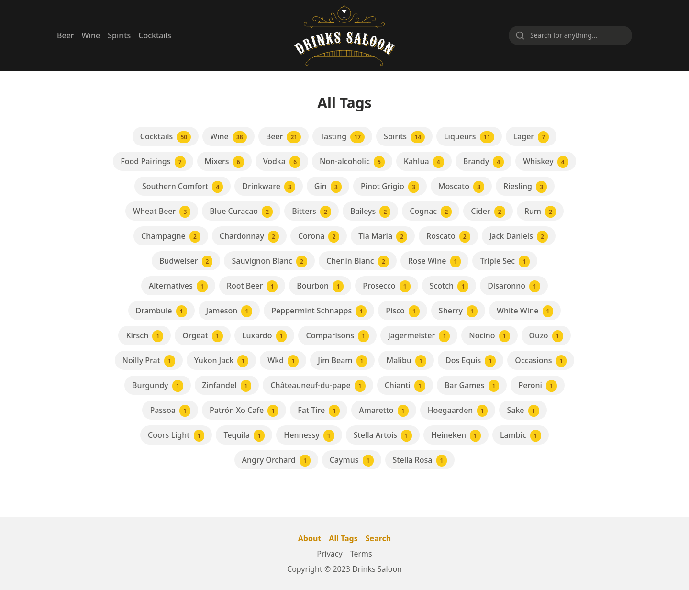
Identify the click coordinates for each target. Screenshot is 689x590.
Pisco (403, 311)
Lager (531, 137)
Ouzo (546, 336)
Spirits (119, 35)
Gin (328, 187)
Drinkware (268, 187)
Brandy (483, 162)
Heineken (456, 436)
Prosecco (386, 286)
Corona (318, 237)
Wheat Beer (161, 212)
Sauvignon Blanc (269, 261)
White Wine (525, 311)
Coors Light (176, 436)
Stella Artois (383, 436)
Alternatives (178, 286)
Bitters (311, 212)
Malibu (406, 361)
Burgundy (157, 386)
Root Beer (252, 286)
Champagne (170, 237)
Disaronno (514, 286)
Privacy (329, 553)
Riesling (525, 187)
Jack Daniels (518, 237)
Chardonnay (249, 237)
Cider (488, 212)
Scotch (449, 286)
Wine (91, 35)
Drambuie (161, 311)
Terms (361, 553)
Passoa (170, 411)
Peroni (537, 386)
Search (378, 538)
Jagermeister (419, 336)
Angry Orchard (276, 461)
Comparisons (337, 336)
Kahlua (424, 162)
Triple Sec (505, 261)
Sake (523, 411)
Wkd (283, 361)
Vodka (281, 162)
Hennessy (309, 436)
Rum (540, 212)
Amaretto (383, 411)
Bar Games (472, 386)
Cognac (431, 212)
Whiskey (545, 162)
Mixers (224, 162)
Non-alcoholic (352, 162)
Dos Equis (470, 361)
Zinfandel (227, 386)
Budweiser (186, 261)
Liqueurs (469, 137)
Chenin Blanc (357, 261)
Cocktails (154, 35)
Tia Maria (382, 237)
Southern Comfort (182, 187)
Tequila (244, 436)
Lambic (520, 436)
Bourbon (320, 286)
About (310, 538)
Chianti (405, 386)
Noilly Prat (148, 361)
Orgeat (202, 336)
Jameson (229, 311)
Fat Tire (319, 411)
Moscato (461, 187)
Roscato (448, 237)
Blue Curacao (241, 212)
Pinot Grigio (390, 187)
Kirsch (144, 336)
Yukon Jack (221, 361)
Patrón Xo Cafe (244, 411)
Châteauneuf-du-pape (317, 386)
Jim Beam (342, 361)
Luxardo (264, 336)
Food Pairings (153, 162)
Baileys (370, 212)
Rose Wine (434, 261)
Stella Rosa (420, 461)
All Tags (343, 538)
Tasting (342, 137)
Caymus (352, 461)
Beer (65, 35)
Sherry (458, 311)
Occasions (541, 361)
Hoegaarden (458, 411)
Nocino (489, 336)
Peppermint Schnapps (319, 311)
